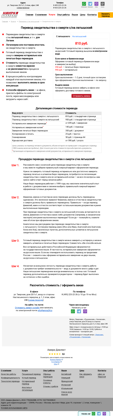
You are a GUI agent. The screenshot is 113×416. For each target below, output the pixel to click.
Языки (75, 14)
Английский (66, 374)
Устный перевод (29, 378)
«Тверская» (99, 335)
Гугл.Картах (55, 362)
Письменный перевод (31, 374)
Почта (102, 7)
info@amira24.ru (45, 310)
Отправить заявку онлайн (27, 307)
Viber (96, 7)
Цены (82, 14)
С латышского (63, 36)
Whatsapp (84, 7)
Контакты (92, 14)
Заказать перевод (105, 15)
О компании (41, 14)
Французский (67, 381)
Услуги (25, 371)
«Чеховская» (86, 337)
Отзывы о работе (50, 386)
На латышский (79, 36)
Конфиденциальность (10, 378)
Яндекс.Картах (55, 360)
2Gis (55, 364)
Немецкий (65, 378)
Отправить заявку (81, 96)
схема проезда (23, 8)
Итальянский (67, 388)
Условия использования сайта (14, 408)
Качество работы (8, 374)
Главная (29, 14)
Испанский (66, 385)
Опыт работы (63, 14)
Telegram (90, 7)
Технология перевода (10, 381)
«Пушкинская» (74, 337)
